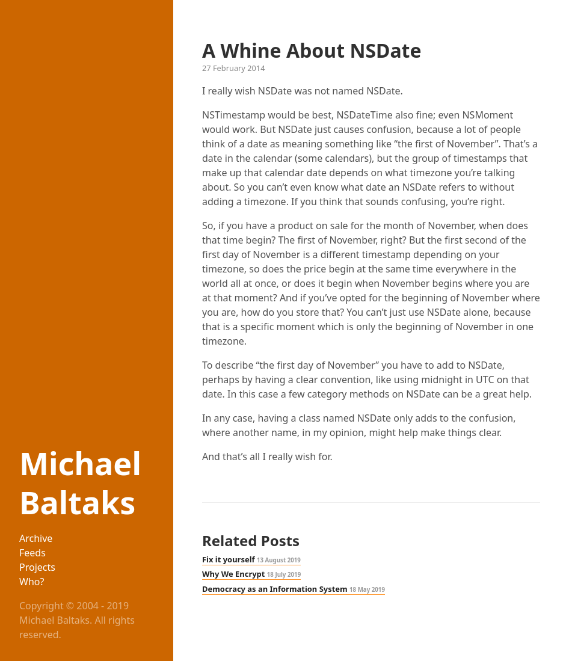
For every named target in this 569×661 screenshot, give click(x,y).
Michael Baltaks (80, 482)
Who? (31, 581)
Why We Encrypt (251, 573)
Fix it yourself (251, 559)
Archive (35, 538)
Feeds (32, 552)
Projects (37, 567)
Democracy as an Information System (293, 588)
